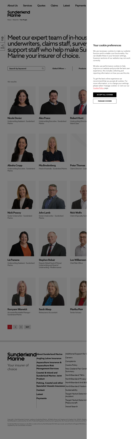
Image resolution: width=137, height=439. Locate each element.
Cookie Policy (98, 88)
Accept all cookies (105, 95)
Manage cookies (105, 101)
